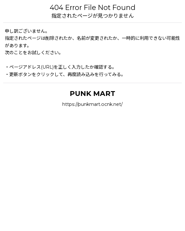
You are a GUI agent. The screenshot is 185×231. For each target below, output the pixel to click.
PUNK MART (92, 93)
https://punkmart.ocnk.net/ (92, 104)
